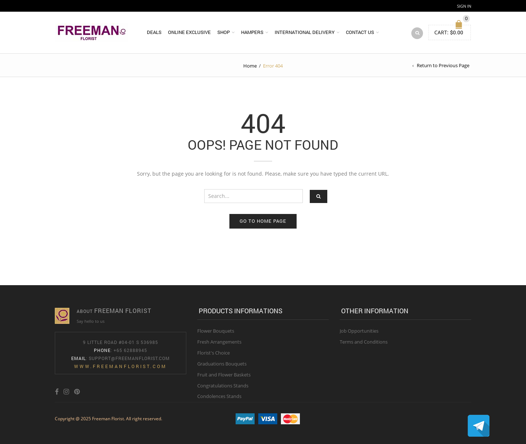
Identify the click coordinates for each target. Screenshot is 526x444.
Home (250, 65)
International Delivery (305, 32)
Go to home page (263, 221)
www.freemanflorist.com (120, 366)
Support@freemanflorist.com (129, 358)
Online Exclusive (189, 32)
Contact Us (360, 32)
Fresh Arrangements (219, 341)
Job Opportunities (359, 331)
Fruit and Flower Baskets (224, 374)
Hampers (252, 32)
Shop (223, 32)
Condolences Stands (219, 396)
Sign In (464, 6)
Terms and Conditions (364, 341)
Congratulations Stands (222, 385)
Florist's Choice (213, 352)
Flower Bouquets (215, 331)
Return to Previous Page (443, 65)
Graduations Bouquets (222, 363)
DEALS (154, 32)
